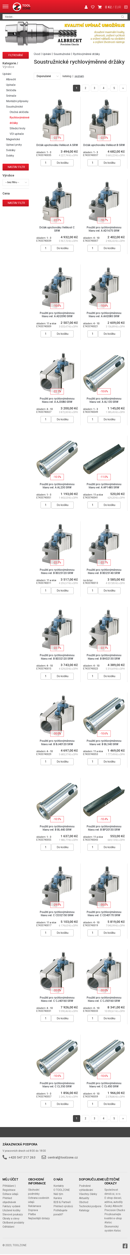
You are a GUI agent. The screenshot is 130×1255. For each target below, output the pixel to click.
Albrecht (11, 79)
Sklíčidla (11, 90)
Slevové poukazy (13, 1214)
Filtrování (15, 55)
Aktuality (84, 1198)
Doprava (33, 1210)
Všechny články (88, 1194)
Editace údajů (10, 1194)
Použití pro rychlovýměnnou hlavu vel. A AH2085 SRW (104, 314)
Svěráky (10, 150)
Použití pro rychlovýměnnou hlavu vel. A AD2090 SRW (57, 314)
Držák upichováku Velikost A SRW (57, 145)
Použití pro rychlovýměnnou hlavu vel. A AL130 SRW (104, 400)
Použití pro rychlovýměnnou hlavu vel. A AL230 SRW (57, 486)
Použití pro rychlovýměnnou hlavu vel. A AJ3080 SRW (57, 400)
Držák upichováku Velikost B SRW (104, 145)
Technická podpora (90, 1206)
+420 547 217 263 (22, 1157)
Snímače (11, 95)
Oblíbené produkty (13, 1222)
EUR (118, 7)
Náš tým (58, 1194)
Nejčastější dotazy (39, 1218)
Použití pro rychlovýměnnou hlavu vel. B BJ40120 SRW (57, 742)
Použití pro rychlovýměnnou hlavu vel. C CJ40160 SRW (57, 999)
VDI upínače (17, 133)
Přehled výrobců (63, 1206)
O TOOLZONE (61, 1190)
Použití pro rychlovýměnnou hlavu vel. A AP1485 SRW (104, 486)
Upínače (11, 84)
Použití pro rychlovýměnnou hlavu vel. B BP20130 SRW (104, 828)
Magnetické (13, 139)
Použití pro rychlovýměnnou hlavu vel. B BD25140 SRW (104, 571)
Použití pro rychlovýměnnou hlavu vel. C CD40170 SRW (104, 913)
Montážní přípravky (17, 101)
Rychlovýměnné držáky (19, 120)
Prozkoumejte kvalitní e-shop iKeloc (113, 1218)
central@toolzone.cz (63, 1157)
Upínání (7, 74)
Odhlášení (8, 1226)
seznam (79, 76)
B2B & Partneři (62, 1202)
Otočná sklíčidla (19, 112)
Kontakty (58, 1185)
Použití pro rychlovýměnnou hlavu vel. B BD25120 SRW (57, 571)
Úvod (37, 53)
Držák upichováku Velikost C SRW (57, 229)
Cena (6, 193)
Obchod (83, 1202)
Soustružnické (14, 106)
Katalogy (84, 1210)
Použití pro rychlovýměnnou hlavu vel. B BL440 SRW (57, 828)
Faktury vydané (11, 1206)
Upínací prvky (14, 144)
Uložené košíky (11, 1210)
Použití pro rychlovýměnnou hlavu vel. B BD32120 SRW (57, 657)
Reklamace (34, 1206)
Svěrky (10, 155)
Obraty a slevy (11, 1218)
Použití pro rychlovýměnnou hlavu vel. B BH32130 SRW (104, 657)
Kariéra (57, 1198)
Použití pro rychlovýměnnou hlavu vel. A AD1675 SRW (104, 229)
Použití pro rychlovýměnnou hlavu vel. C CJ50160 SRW (104, 999)
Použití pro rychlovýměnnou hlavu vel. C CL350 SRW (57, 1085)
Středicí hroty (17, 128)
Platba (32, 1214)
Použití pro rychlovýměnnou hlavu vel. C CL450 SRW (104, 1085)
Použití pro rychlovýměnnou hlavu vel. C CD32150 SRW (57, 913)
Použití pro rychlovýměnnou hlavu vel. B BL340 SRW (104, 742)
